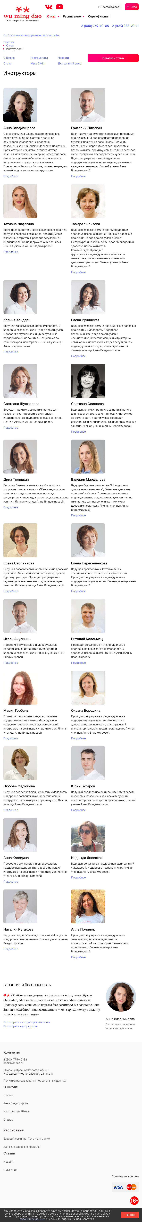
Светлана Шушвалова (21, 404)
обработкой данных (32, 1219)
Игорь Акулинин (16, 639)
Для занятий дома (69, 63)
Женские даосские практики (21, 1146)
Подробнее (10, 176)
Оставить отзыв (113, 58)
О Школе (9, 57)
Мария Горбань (16, 710)
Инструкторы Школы (16, 1111)
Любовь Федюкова (19, 786)
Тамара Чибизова (85, 224)
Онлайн (8, 1095)
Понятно (129, 1214)
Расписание (72, 16)
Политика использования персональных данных (34, 1080)
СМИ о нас (10, 1169)
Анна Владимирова (19, 128)
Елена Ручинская (85, 320)
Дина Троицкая (16, 479)
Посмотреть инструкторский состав (26, 1022)
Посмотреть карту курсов (20, 1026)
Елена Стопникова (18, 563)
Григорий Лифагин (86, 128)
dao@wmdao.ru (13, 1063)
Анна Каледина (16, 858)
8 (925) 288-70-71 (125, 26)
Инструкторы (39, 57)
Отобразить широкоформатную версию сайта (31, 35)
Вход (132, 6)
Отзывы (8, 1119)
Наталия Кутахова (18, 929)
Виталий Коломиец (87, 639)
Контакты (11, 1052)
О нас (51, 16)
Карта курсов (108, 6)
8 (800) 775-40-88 (95, 26)
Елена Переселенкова (89, 563)
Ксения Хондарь (16, 320)
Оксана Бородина (85, 710)
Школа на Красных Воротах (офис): (25, 1070)
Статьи (7, 63)
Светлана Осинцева (87, 404)
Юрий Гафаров (83, 786)
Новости (63, 57)
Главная (8, 42)
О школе (10, 1087)
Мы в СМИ (37, 63)
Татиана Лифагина (18, 224)
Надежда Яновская (87, 858)
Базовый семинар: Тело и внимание (26, 1138)
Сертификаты (98, 16)
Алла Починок (83, 929)
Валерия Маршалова (88, 479)
